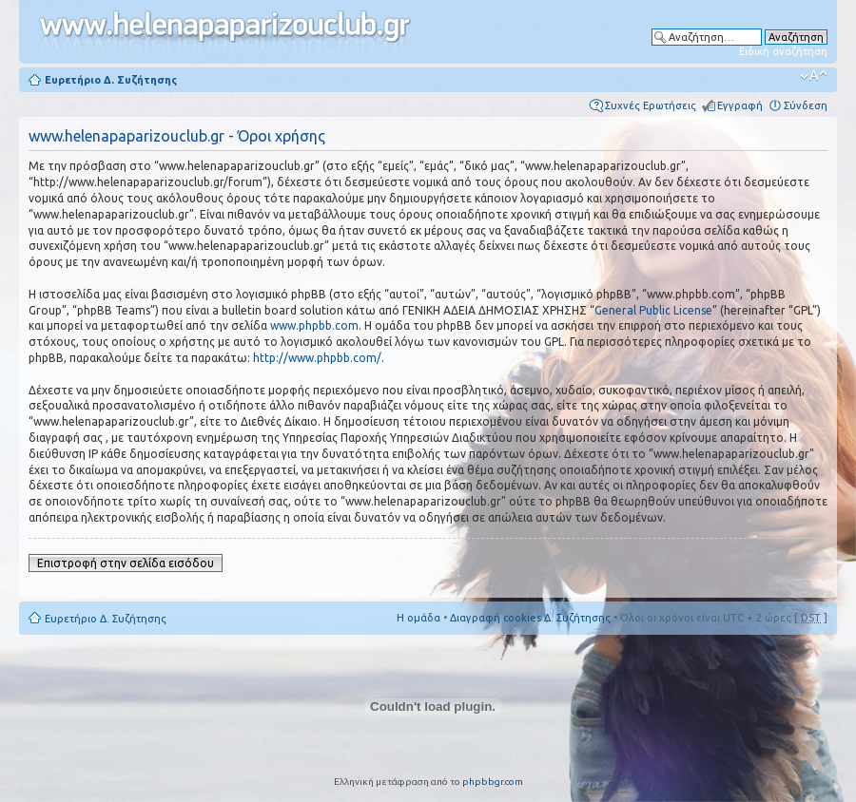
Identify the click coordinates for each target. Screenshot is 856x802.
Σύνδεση (805, 105)
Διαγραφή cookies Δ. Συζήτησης (530, 617)
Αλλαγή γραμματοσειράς (813, 76)
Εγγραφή (740, 105)
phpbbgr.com (492, 781)
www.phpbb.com (314, 325)
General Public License (653, 310)
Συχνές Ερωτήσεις (650, 105)
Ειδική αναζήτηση (783, 51)
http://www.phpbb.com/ (317, 358)
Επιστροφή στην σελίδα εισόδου (125, 563)
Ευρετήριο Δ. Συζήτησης (111, 80)
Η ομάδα (418, 617)
